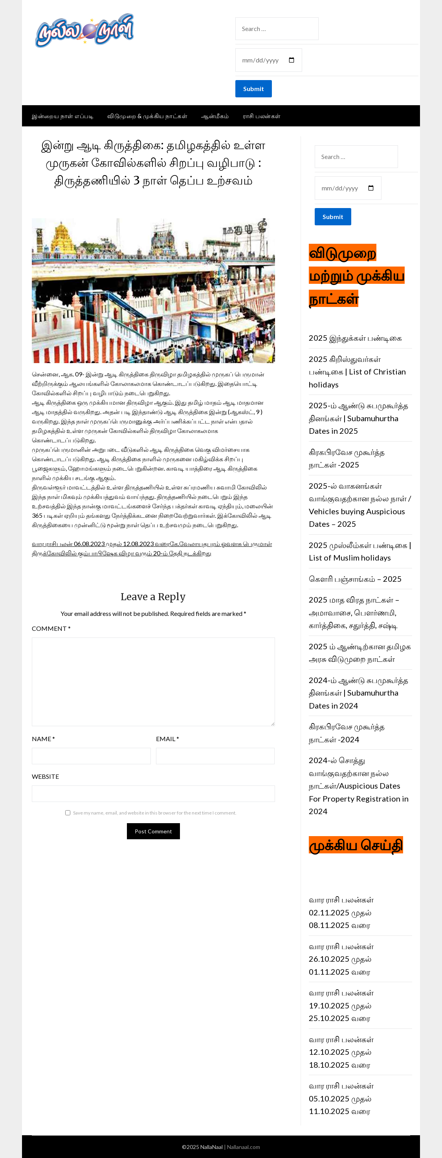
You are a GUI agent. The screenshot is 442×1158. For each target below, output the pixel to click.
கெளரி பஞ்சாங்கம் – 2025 (355, 578)
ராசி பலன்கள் (262, 115)
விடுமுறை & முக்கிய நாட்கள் (147, 115)
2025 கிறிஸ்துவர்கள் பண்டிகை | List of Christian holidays (357, 371)
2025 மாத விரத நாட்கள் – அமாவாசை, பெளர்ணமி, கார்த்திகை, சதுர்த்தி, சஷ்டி (354, 612)
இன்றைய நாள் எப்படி (63, 115)
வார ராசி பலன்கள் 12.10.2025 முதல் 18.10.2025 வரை (341, 1051)
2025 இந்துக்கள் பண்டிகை (355, 337)
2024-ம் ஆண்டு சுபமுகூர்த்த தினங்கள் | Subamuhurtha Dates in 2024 (358, 692)
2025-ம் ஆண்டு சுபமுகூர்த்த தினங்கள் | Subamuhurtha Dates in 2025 (358, 417)
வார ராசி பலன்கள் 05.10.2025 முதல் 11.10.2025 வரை (341, 1098)
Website (45, 776)
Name (43, 738)
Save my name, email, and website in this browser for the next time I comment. (155, 813)
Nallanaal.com (243, 1146)
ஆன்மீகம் (215, 115)
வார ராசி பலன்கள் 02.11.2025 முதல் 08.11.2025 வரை (341, 912)
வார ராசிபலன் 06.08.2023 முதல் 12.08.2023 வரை (101, 543)
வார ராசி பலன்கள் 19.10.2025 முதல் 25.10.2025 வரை (341, 1005)
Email (167, 738)
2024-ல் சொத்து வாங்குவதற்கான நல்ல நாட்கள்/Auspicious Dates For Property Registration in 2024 (359, 785)
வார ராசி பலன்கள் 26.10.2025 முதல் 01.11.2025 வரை (341, 958)
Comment (51, 628)
